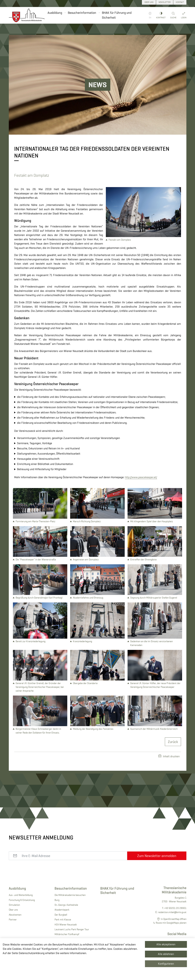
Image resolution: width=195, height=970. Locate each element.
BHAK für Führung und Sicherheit (116, 15)
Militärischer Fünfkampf (67, 934)
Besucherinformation (82, 13)
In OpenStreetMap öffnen (173, 919)
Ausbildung (55, 13)
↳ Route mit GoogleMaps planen (169, 922)
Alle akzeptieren (165, 944)
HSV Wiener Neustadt (66, 924)
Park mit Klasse (63, 919)
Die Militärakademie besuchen (70, 895)
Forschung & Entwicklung (22, 900)
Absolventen (15, 914)
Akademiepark (62, 909)
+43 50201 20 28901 (175, 908)
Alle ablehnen (166, 954)
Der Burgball (61, 914)
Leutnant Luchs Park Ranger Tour (72, 929)
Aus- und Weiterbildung (21, 895)
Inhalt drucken (169, 756)
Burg (57, 900)
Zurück (173, 742)
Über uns (13, 909)
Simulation (14, 904)
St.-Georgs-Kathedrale (66, 904)
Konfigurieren (166, 963)
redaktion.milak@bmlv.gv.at (172, 912)
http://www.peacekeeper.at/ (141, 477)
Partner (13, 919)
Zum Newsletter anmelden (156, 856)
